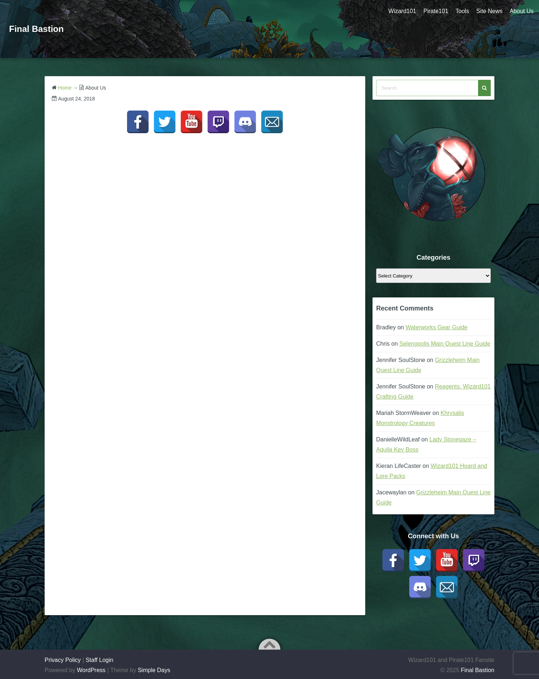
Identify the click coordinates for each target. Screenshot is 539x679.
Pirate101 (435, 11)
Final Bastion (36, 29)
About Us (522, 11)
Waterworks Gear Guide (437, 327)
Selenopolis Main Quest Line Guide (444, 344)
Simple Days (154, 670)
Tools (462, 11)
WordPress (91, 670)
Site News (489, 11)
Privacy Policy (63, 660)
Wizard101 (402, 11)
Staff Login (99, 660)
